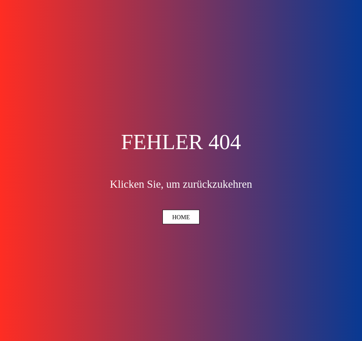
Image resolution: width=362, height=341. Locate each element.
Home (181, 217)
